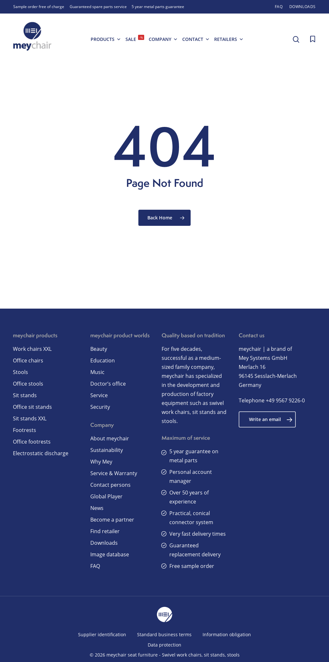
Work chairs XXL (32, 348)
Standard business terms (164, 634)
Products (106, 39)
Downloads (104, 542)
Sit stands (25, 395)
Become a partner (112, 519)
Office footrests (32, 441)
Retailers (229, 39)
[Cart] (312, 39)
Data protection (164, 645)
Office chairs (28, 360)
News (97, 508)
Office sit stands (32, 406)
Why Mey (101, 461)
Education (102, 360)
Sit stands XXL (29, 418)
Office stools (28, 383)
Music (97, 372)
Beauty (98, 348)
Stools (20, 372)
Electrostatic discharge (40, 453)
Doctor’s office (108, 383)
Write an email (271, 419)
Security (100, 406)
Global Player (106, 496)
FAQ (95, 566)
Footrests (24, 430)
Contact (196, 39)
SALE (134, 38)
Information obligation (227, 634)
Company (163, 39)
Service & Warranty (113, 473)
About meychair (109, 438)
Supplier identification (102, 634)
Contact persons (110, 484)
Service (99, 395)
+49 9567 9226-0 (285, 400)
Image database (109, 554)
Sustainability (106, 450)
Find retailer (105, 531)
